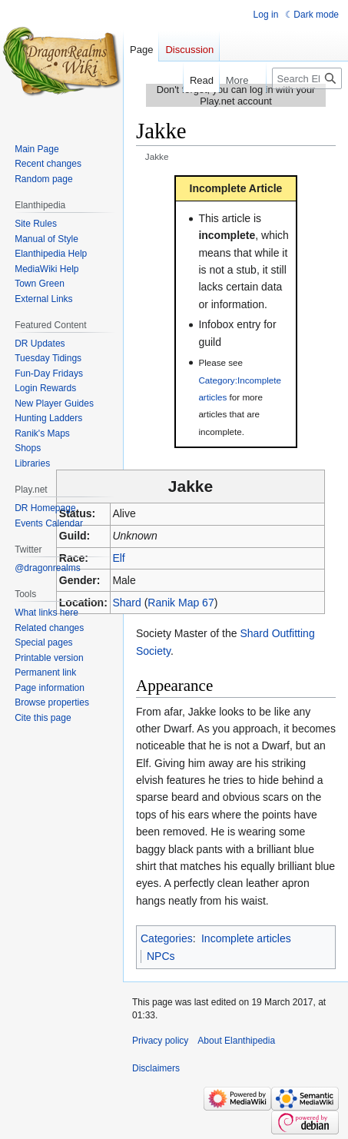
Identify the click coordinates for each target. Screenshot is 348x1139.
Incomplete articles (246, 938)
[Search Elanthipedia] (307, 78)
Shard (126, 602)
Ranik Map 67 (180, 602)
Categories (167, 938)
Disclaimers (156, 1068)
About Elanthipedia (236, 1040)
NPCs (161, 956)
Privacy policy (160, 1040)
